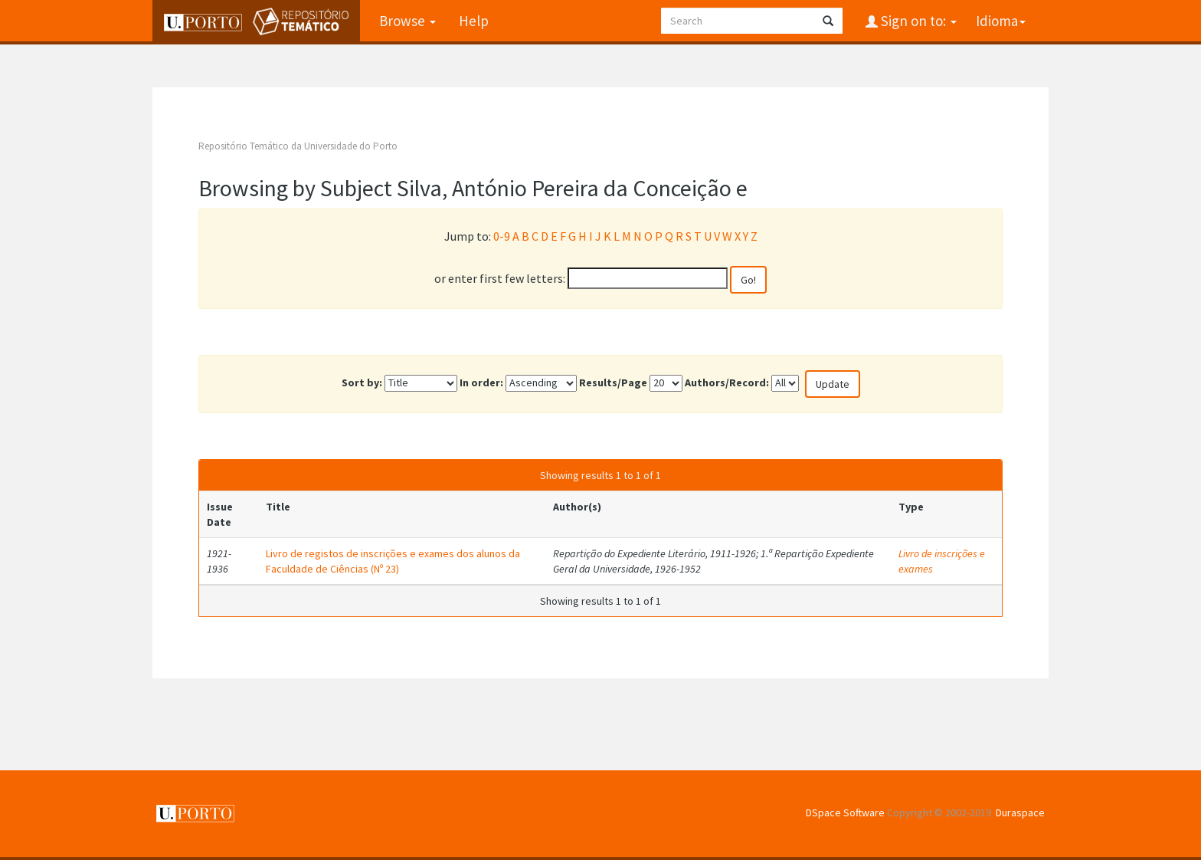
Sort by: (362, 382)
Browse (407, 20)
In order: (481, 382)
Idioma (1001, 20)
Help (474, 20)
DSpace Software (845, 812)
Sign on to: (917, 20)
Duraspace (1020, 812)
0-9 (501, 236)
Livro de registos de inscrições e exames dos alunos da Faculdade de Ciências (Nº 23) (393, 561)
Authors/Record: (727, 382)
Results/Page (613, 382)
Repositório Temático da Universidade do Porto (298, 146)
